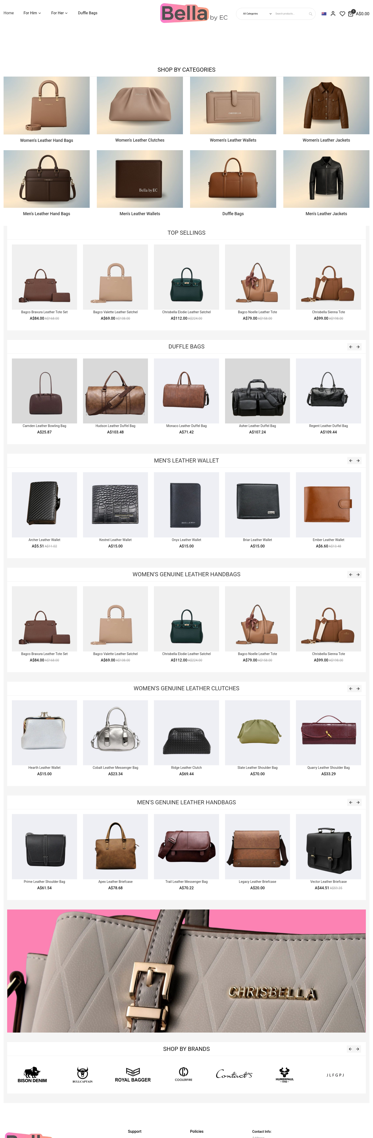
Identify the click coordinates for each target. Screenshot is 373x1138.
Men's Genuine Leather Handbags (186, 802)
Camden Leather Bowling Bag (44, 426)
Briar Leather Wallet (257, 540)
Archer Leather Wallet (44, 540)
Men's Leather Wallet (186, 460)
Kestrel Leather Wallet (115, 540)
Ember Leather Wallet (328, 540)
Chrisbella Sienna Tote (328, 312)
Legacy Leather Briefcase (257, 882)
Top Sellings (186, 232)
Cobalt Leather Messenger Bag (115, 768)
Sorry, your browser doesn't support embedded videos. (35, 44)
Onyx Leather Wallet (186, 540)
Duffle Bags (186, 346)
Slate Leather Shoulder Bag (257, 768)
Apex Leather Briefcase (115, 882)
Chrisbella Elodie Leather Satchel (186, 312)
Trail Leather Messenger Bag (186, 882)
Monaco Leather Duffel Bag (186, 426)
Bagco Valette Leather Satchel (115, 312)
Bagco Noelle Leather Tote (257, 312)
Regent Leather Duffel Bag (328, 426)
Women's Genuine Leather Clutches (186, 688)
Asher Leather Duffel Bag (257, 426)
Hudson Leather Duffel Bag (116, 426)
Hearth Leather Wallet (44, 768)
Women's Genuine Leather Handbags (186, 574)
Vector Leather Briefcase (328, 882)
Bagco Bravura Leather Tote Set (44, 312)
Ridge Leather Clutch (186, 768)
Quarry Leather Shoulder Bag (328, 768)
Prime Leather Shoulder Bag (44, 882)
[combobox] (294, 14)
